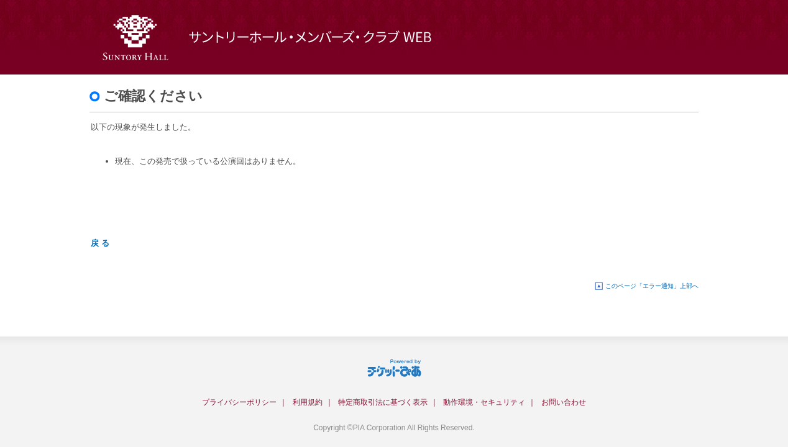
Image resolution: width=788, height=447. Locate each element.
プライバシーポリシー (239, 402)
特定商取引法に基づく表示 (383, 402)
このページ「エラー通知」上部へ (652, 285)
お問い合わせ (563, 402)
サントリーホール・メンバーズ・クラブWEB (297, 37)
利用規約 (308, 402)
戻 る (100, 243)
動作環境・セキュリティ (484, 402)
